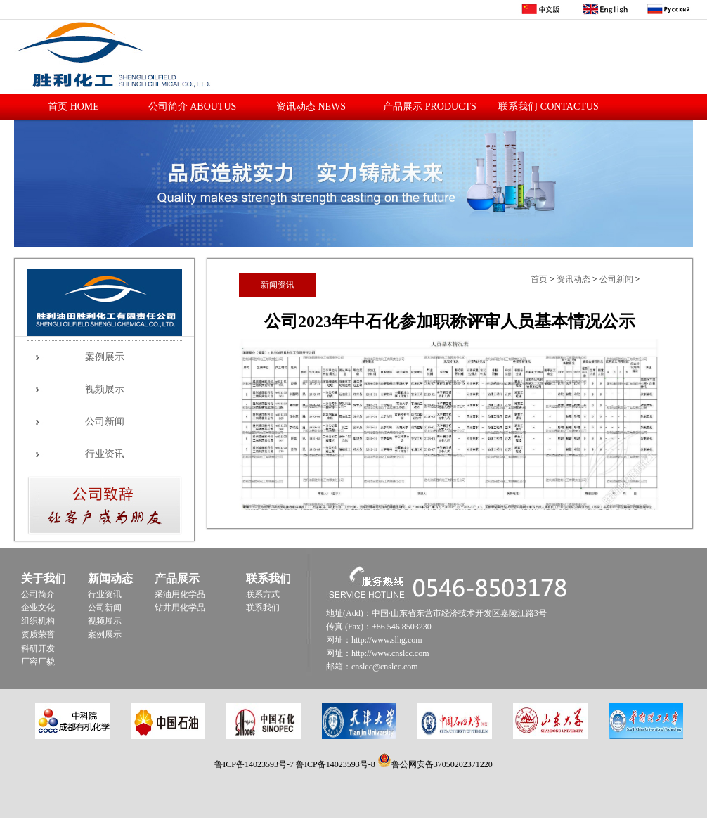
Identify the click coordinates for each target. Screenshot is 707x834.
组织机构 (38, 621)
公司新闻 (104, 421)
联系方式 (263, 594)
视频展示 (104, 389)
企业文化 (38, 607)
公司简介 (38, 594)
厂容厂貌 (38, 662)
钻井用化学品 (180, 607)
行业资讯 (104, 454)
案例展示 (104, 357)
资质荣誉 (38, 634)
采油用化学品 (180, 594)
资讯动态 (573, 279)
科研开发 (38, 648)
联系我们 (263, 607)
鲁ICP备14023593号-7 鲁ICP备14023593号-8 (295, 764)
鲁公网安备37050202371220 (435, 764)
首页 (539, 279)
